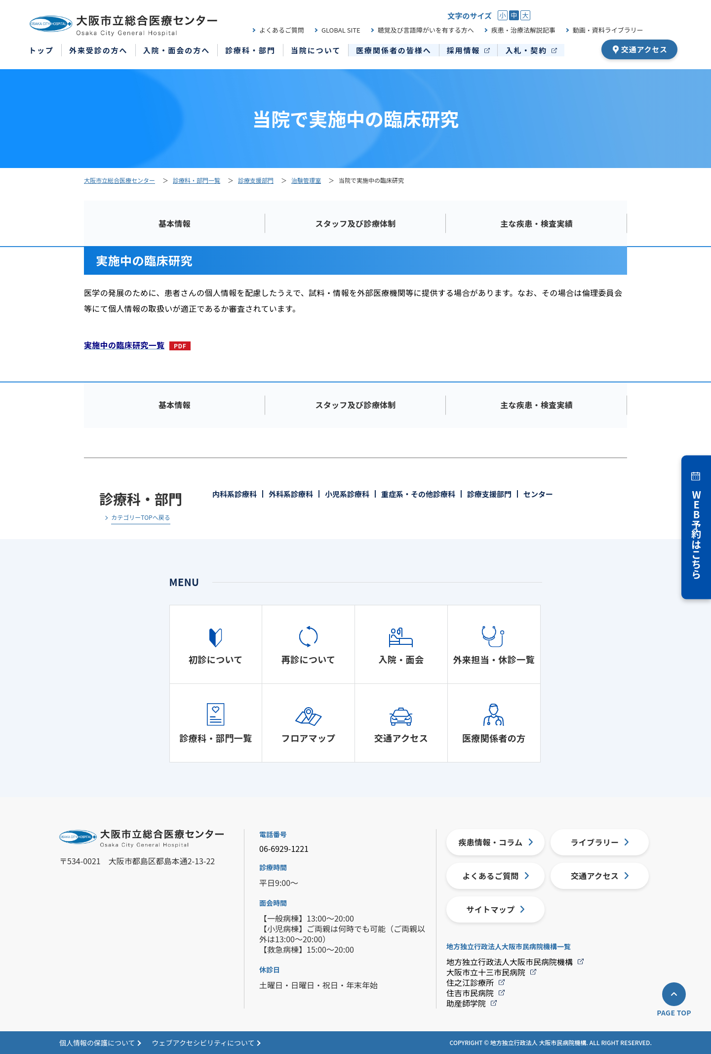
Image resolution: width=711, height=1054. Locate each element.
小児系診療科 (347, 494)
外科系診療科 (291, 494)
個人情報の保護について (97, 1042)
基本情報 (174, 223)
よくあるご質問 (281, 30)
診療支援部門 (489, 494)
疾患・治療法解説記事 (523, 30)
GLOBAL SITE (340, 30)
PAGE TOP (674, 1012)
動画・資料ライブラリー (608, 30)
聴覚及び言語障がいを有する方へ (426, 30)
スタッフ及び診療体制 (355, 223)
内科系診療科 (234, 494)
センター (538, 494)
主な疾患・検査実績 (536, 223)
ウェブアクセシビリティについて (203, 1042)
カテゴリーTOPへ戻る (140, 517)
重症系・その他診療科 (418, 494)
